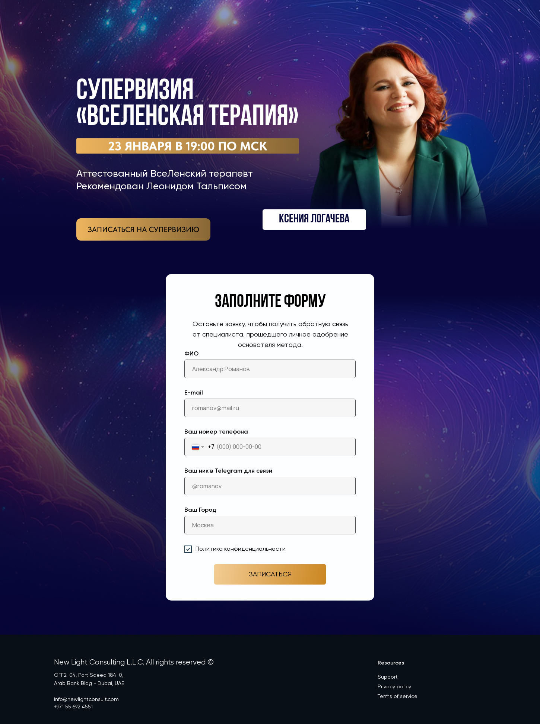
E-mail (193, 393)
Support (388, 677)
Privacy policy (394, 686)
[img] (143, 229)
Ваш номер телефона (216, 432)
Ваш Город (200, 510)
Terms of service (397, 696)
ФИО (191, 354)
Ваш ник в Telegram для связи (228, 471)
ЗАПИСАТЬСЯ (270, 574)
